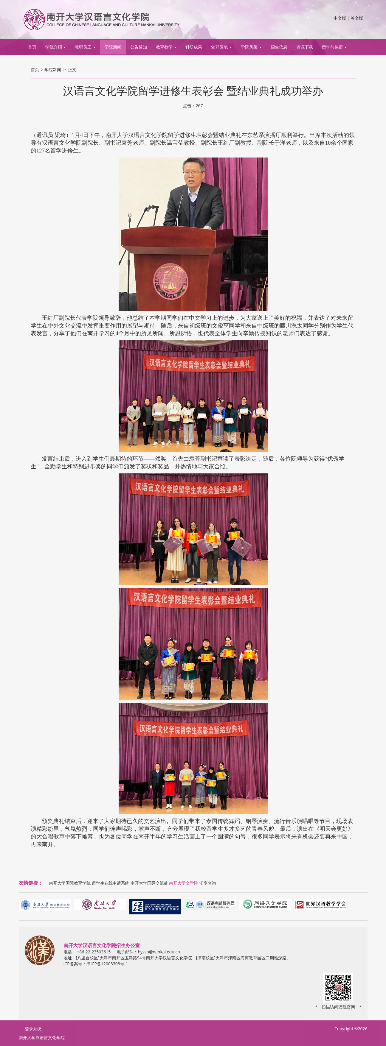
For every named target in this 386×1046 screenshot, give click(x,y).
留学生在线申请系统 (110, 883)
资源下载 (304, 47)
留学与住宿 (334, 47)
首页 (32, 47)
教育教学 (166, 47)
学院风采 (251, 47)
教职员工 (85, 47)
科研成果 (193, 47)
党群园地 (221, 47)
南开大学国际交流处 (149, 883)
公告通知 (138, 47)
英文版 (357, 18)
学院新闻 (113, 47)
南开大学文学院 (183, 883)
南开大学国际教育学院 (70, 883)
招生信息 (279, 47)
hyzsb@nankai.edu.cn (159, 952)
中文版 (340, 18)
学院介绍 (55, 47)
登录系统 (33, 1028)
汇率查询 (207, 883)
